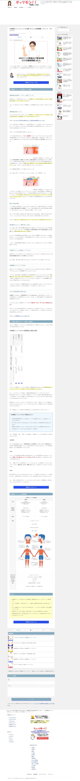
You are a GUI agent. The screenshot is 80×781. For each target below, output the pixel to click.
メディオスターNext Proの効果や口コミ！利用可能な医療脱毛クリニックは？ (29, 120)
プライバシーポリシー (43, 774)
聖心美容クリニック (12, 726)
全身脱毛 (33, 747)
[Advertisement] (40, 17)
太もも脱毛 (34, 765)
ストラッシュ (11, 734)
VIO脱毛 (33, 749)
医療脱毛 (15, 7)
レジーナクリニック (12, 717)
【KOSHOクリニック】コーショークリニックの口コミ (67, 75)
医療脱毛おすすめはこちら (31, 82)
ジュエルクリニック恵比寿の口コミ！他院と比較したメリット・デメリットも (67, 70)
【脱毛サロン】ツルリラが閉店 (67, 100)
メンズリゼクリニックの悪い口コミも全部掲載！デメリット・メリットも (25, 637)
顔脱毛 (33, 751)
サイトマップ (50, 774)
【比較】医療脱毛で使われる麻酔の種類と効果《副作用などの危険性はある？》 (67, 54)
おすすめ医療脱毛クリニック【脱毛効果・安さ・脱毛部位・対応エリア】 (67, 38)
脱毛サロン (10, 7)
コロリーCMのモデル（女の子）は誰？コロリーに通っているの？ (67, 43)
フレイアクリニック (12, 719)
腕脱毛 (33, 756)
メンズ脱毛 (29, 7)
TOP (24, 710)
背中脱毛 (33, 754)
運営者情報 (35, 774)
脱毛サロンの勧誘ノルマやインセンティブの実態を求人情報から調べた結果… (67, 95)
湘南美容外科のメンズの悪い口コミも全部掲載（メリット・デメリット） (25, 659)
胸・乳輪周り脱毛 (35, 761)
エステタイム (11, 741)
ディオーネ (11, 739)
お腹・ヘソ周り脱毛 (35, 763)
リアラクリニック (12, 722)
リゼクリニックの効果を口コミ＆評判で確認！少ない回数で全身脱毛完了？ (67, 80)
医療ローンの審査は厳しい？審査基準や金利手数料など (67, 111)
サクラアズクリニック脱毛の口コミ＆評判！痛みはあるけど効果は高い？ (67, 48)
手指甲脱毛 (34, 758)
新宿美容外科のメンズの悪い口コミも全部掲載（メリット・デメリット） (25, 648)
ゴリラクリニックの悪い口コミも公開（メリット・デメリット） (24, 664)
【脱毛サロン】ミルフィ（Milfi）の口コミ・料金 (66, 86)
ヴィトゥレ (11, 736)
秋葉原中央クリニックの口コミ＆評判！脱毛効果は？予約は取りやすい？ (67, 59)
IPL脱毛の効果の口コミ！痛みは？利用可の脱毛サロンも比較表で (67, 64)
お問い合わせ (29, 774)
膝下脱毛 (33, 767)
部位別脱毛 (21, 7)
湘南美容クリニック (12, 724)
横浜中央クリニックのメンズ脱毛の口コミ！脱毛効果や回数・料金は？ (25, 653)
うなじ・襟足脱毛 (35, 760)
